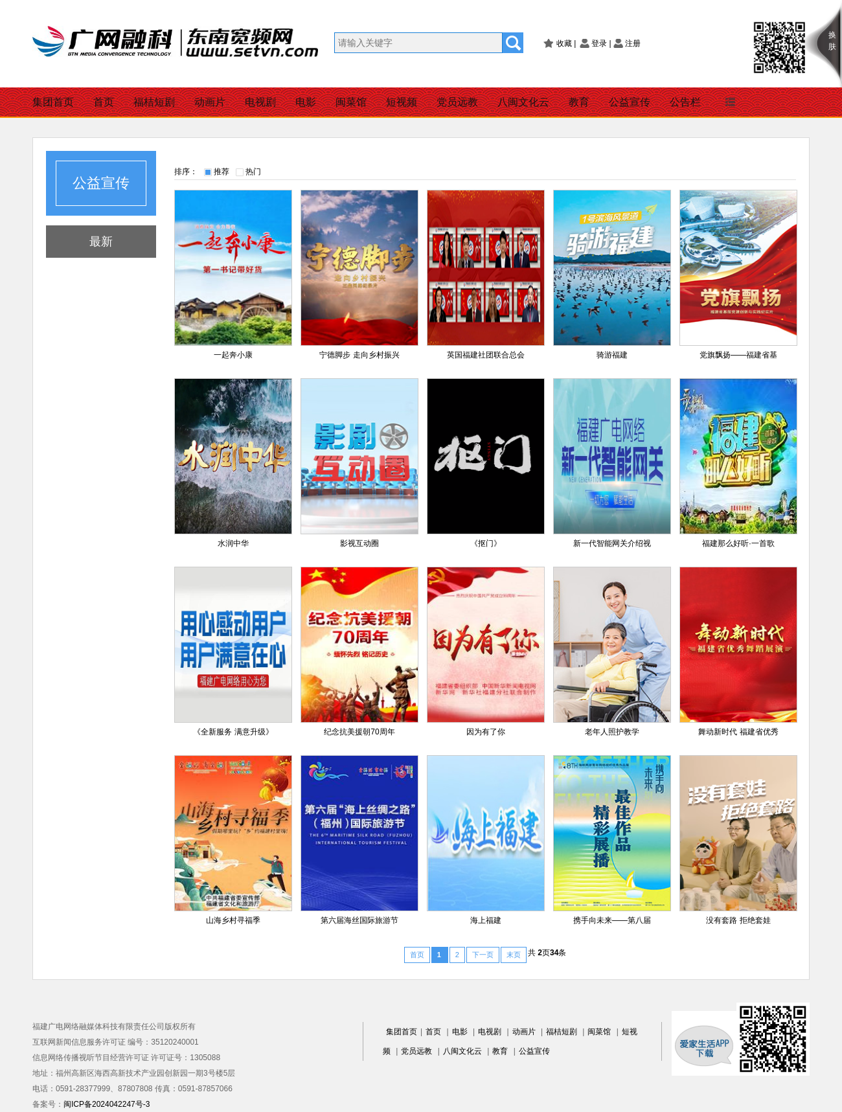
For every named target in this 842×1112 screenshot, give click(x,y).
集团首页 (53, 102)
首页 (103, 102)
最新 (101, 241)
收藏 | (566, 43)
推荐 (221, 171)
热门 (253, 171)
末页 (513, 955)
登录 (599, 43)
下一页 (483, 955)
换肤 (832, 40)
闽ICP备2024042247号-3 (106, 1104)
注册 (633, 43)
